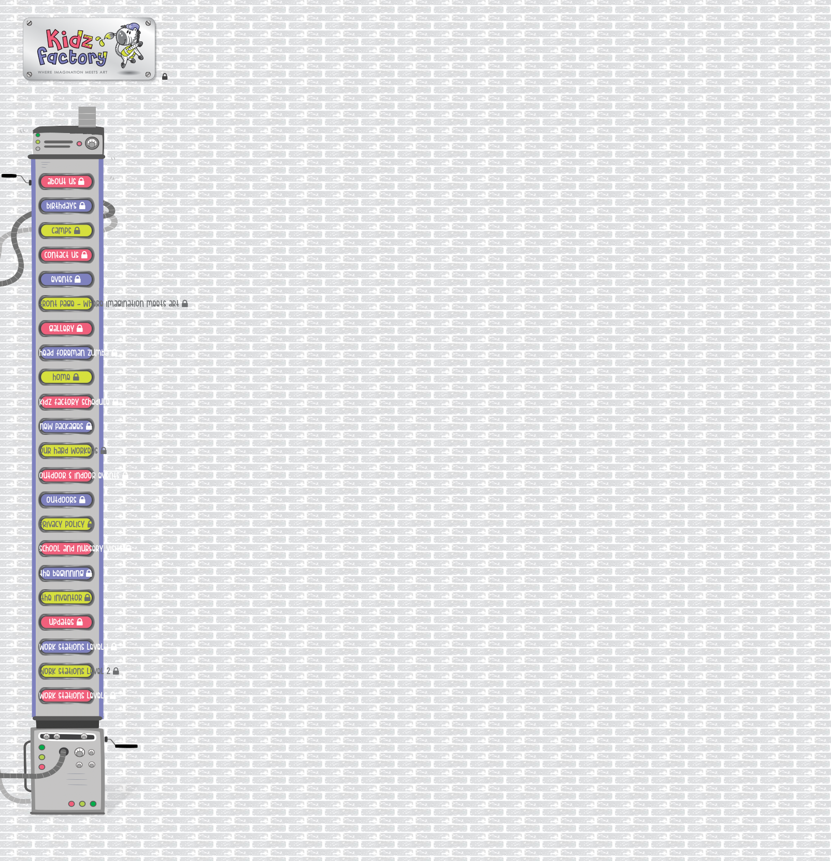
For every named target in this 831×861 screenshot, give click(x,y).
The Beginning (62, 573)
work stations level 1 (67, 647)
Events (62, 279)
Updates (61, 622)
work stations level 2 (67, 671)
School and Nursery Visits (67, 549)
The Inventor (61, 598)
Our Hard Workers (67, 451)
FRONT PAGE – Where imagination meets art (67, 304)
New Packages (61, 426)
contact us (62, 255)
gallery (62, 329)
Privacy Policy (62, 524)
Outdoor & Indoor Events (67, 476)
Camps (61, 231)
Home (61, 377)
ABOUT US (62, 182)
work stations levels (67, 696)
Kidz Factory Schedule (67, 402)
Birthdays (62, 206)
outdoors (62, 500)
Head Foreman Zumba (67, 353)
